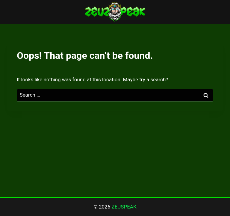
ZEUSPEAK (123, 207)
